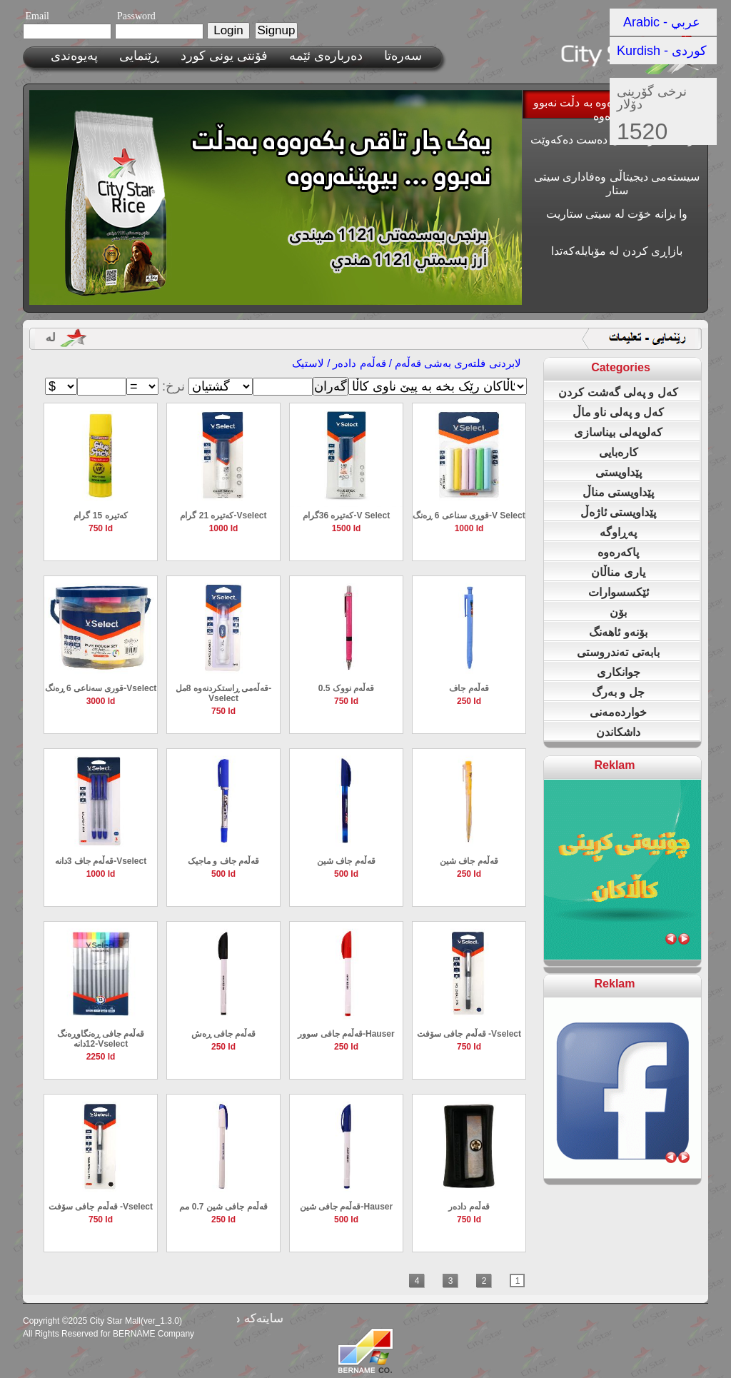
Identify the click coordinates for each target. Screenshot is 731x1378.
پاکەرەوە (618, 552)
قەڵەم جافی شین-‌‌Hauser (346, 1207)
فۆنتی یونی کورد (224, 56)
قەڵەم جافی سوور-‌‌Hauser (346, 1034)
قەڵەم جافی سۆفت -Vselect (469, 1034)
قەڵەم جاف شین (346, 861)
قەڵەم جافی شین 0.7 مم (223, 1207)
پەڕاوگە (618, 532)
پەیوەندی (74, 56)
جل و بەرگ (618, 692)
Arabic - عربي (662, 22)
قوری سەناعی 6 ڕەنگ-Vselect (101, 688)
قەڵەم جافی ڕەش (223, 1034)
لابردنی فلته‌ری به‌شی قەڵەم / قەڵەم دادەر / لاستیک (406, 363)
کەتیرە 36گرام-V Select (346, 515)
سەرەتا (403, 56)
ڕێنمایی (139, 56)
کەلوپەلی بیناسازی (618, 432)
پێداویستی (618, 472)
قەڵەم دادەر (468, 1207)
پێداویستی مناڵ (618, 492)
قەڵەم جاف (468, 688)
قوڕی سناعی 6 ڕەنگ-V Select (469, 515)
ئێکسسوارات (618, 592)
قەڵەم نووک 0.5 (346, 688)
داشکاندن (618, 732)
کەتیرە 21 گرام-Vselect (223, 515)
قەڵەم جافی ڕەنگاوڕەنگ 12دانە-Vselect (101, 1039)
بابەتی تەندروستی (618, 652)
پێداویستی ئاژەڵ (618, 512)
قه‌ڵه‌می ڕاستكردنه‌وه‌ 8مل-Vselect (223, 693)
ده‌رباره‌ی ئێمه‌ (326, 56)
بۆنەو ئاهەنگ (618, 632)
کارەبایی (618, 452)
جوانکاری (618, 672)
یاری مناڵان (618, 572)
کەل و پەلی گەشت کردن (618, 392)
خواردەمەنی (618, 712)
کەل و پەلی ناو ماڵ (619, 412)
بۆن (618, 612)
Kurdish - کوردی (662, 51)
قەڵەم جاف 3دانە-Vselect (100, 861)
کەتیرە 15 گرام (100, 515)
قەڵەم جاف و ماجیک (223, 861)
